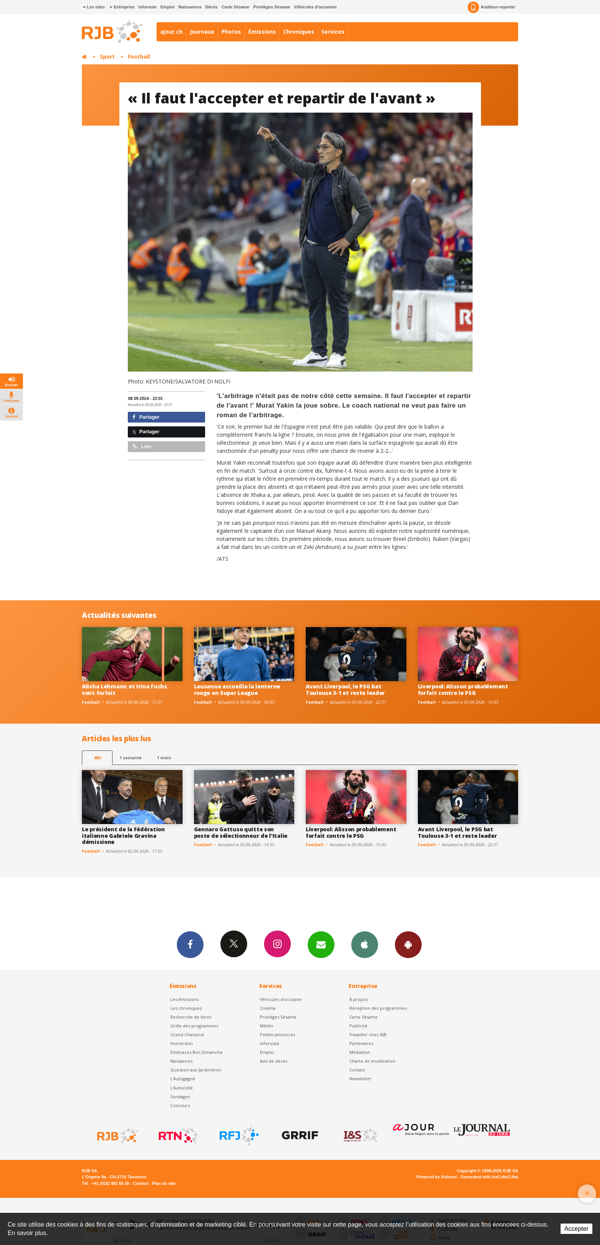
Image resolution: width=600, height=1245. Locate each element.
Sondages (180, 1096)
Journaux (202, 31)
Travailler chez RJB (367, 1034)
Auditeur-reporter (491, 7)
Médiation (359, 1052)
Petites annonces (277, 1034)
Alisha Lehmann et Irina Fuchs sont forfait (124, 689)
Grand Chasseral (187, 1034)
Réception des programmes (378, 1008)
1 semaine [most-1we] (130, 757)
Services (332, 31)
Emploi (167, 7)
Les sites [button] (94, 7)
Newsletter (360, 1078)
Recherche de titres (190, 1016)
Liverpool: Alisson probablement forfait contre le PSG (463, 689)
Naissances (190, 7)
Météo (266, 1025)
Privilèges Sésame (271, 7)
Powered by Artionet (437, 1177)
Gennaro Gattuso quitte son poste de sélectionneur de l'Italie (240, 832)
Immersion (181, 1043)
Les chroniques (186, 1008)
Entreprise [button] (121, 7)
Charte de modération (372, 1060)
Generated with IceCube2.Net (489, 1177)
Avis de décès (273, 1060)
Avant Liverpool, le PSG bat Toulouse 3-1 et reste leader (345, 689)
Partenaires (361, 1043)
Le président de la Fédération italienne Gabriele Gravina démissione (123, 836)
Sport (107, 56)
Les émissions (184, 999)
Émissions (262, 31)
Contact (357, 1069)
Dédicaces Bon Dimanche (196, 1052)
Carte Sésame (235, 7)
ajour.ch (171, 31)
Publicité (358, 1025)
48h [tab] (97, 757)
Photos (231, 31)
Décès (211, 7)
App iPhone (364, 944)
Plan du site (163, 1183)
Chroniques (298, 31)
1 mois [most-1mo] (164, 757)
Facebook (190, 944)
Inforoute (148, 7)
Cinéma (268, 1008)
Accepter (576, 1228)
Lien (142, 446)
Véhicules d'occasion (315, 7)
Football (139, 56)
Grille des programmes (194, 1025)
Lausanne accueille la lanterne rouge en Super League (237, 689)
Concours (180, 1105)
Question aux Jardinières (195, 1069)
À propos (358, 999)
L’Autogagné (182, 1078)
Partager (146, 417)
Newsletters (321, 944)
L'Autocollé (181, 1087)
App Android (408, 944)
